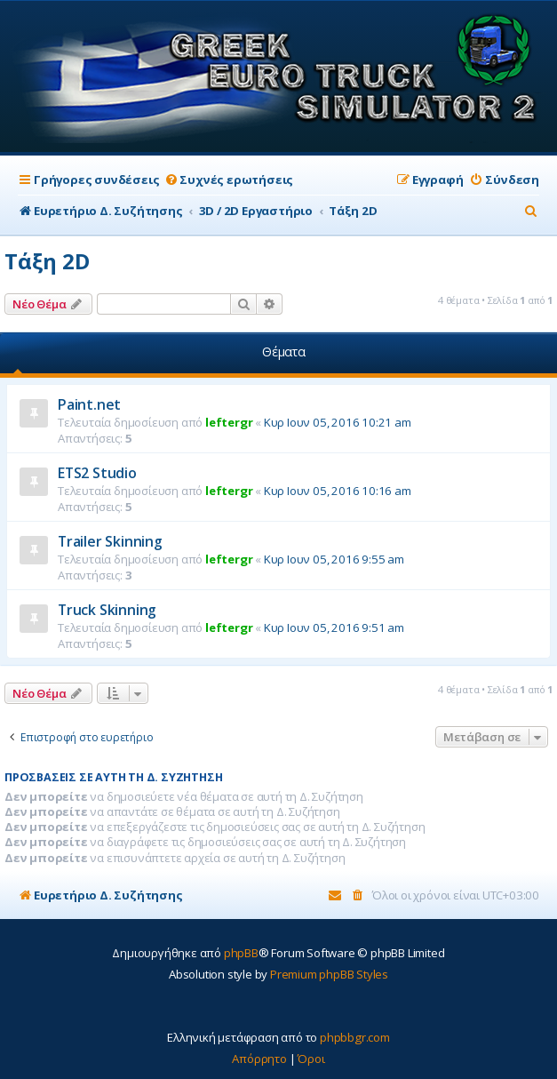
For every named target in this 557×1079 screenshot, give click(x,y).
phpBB (241, 953)
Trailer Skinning (110, 541)
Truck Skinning (107, 609)
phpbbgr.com (355, 1037)
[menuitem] (228, 180)
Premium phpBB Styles (329, 974)
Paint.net (89, 404)
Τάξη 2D (47, 261)
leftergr (228, 422)
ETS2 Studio (97, 473)
